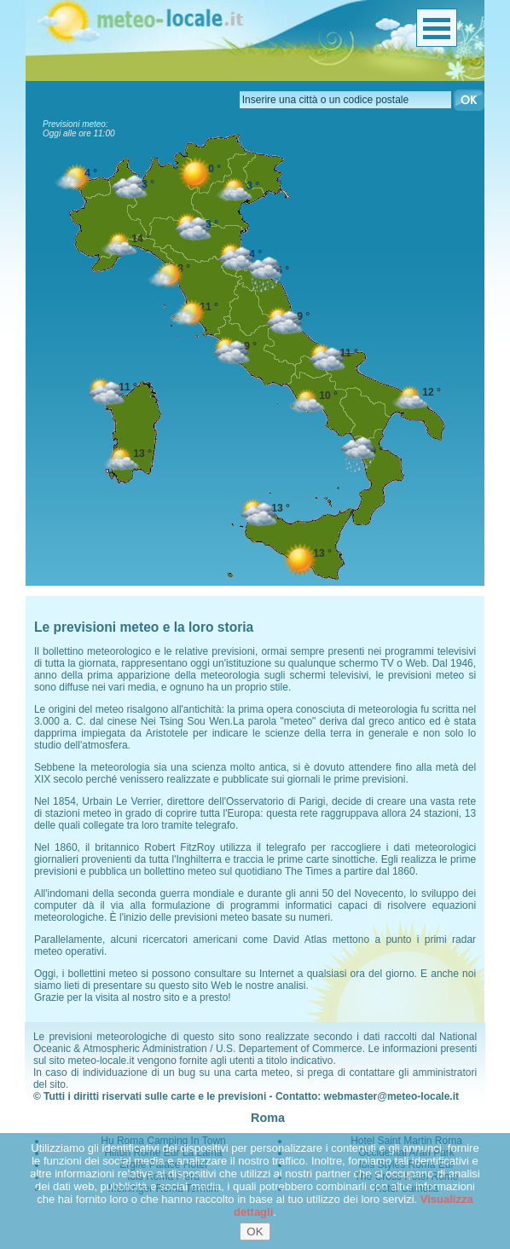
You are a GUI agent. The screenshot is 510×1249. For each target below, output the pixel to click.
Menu (436, 28)
